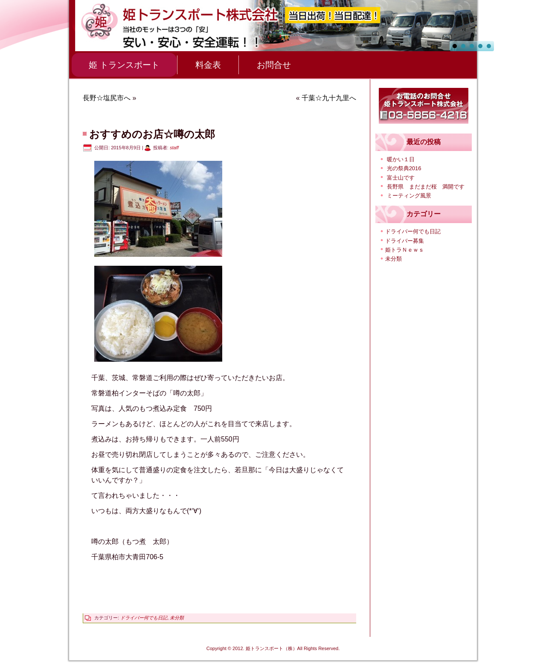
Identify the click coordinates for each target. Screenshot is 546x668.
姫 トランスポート (124, 65)
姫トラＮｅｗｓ (404, 250)
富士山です (401, 177)
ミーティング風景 (409, 195)
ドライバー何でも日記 (143, 617)
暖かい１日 (401, 159)
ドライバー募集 (404, 241)
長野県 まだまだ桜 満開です (426, 186)
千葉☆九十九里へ (329, 98)
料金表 (208, 65)
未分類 (177, 617)
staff (174, 147)
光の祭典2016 (404, 168)
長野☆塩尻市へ (107, 98)
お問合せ (274, 65)
